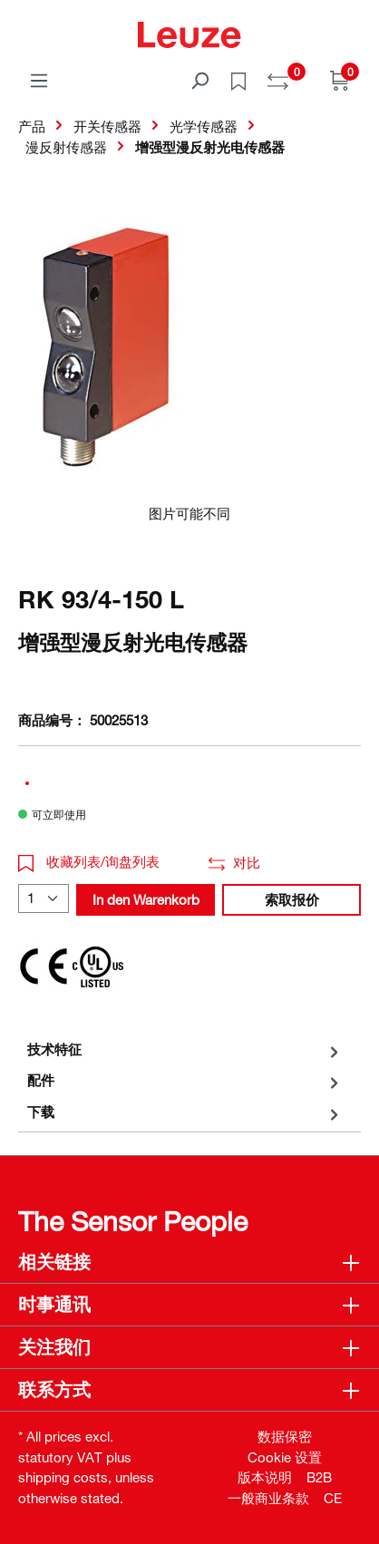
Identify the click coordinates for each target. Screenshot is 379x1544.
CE (333, 1498)
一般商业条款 (268, 1498)
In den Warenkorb (145, 899)
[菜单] (39, 80)
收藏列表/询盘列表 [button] (89, 861)
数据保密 (285, 1436)
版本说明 (265, 1477)
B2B (319, 1477)
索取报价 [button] (292, 899)
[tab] (185, 1049)
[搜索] (199, 80)
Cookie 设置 (285, 1457)
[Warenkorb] (340, 80)
